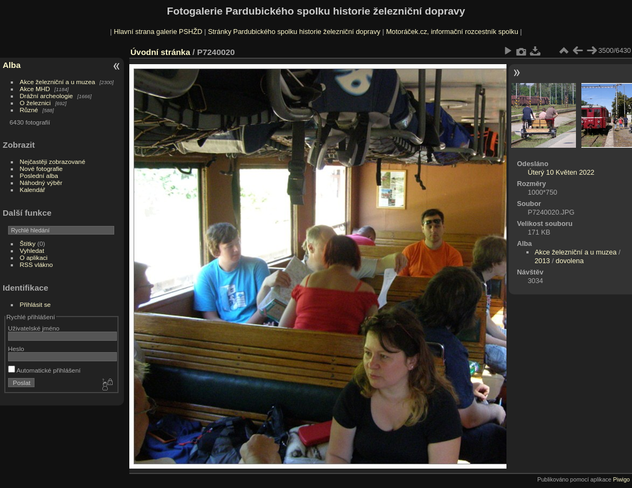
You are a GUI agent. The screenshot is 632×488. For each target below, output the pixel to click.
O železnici (35, 102)
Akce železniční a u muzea (57, 81)
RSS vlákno (36, 264)
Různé (29, 109)
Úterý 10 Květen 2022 (560, 172)
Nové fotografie (41, 168)
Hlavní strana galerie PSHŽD (158, 32)
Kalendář (32, 189)
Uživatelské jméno (33, 328)
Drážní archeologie (46, 95)
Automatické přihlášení (44, 370)
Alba (11, 65)
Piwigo (621, 479)
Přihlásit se (35, 304)
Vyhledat (32, 250)
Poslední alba (39, 175)
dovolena (569, 261)
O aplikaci (34, 257)
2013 (542, 261)
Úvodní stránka (160, 52)
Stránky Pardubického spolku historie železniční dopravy (294, 32)
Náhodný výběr (41, 182)
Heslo (16, 348)
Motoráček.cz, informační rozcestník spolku (452, 32)
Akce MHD (35, 88)
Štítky (28, 243)
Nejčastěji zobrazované (53, 161)
